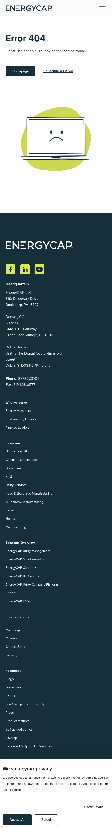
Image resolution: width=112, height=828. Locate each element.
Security (11, 655)
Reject (46, 819)
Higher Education (18, 451)
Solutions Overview (20, 542)
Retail (10, 510)
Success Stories (17, 617)
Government (15, 468)
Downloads (14, 687)
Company (13, 630)
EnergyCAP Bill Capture (22, 576)
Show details (94, 807)
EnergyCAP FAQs (18, 601)
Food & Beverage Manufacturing (29, 493)
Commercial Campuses (22, 459)
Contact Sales (15, 646)
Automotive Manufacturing (24, 501)
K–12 (9, 476)
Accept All (17, 819)
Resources (13, 670)
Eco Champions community (25, 704)
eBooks (11, 695)
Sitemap (11, 737)
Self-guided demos (19, 729)
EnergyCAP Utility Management (28, 550)
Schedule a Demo (58, 71)
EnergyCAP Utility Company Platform (32, 584)
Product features (18, 721)
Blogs (10, 679)
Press (10, 712)
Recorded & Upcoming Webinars (29, 746)
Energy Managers (18, 410)
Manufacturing (16, 527)
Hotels (10, 518)
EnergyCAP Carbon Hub (23, 567)
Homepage (20, 71)
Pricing (10, 593)
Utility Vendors (16, 485)
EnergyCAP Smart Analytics (25, 559)
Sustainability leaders (21, 419)
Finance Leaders (18, 427)
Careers (11, 638)
